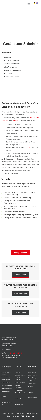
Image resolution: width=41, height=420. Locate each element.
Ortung (15, 120)
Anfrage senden (20, 253)
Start (8, 416)
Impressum (15, 416)
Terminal (28, 147)
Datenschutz (30, 416)
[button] (28, 4)
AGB (22, 416)
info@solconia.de (11, 357)
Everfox (35, 413)
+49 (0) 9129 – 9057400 (14, 353)
